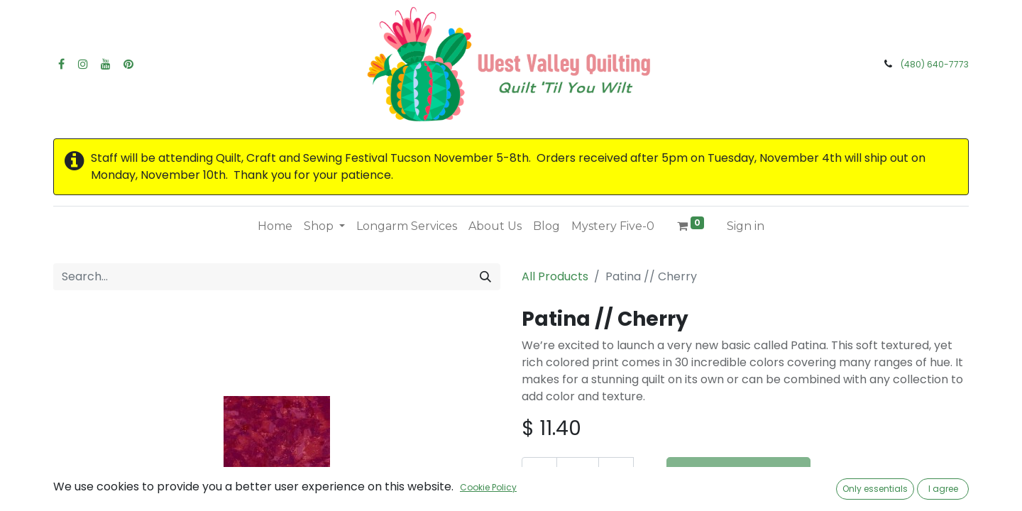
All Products (555, 276)
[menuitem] (275, 226)
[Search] (485, 276)
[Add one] (616, 474)
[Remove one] (539, 474)
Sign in (745, 226)
